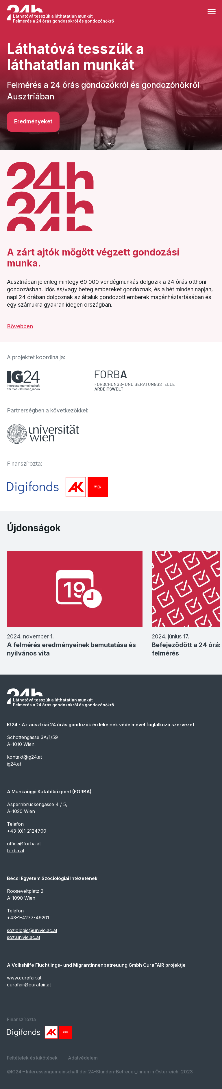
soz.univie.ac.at (23, 937)
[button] (213, 14)
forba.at (15, 850)
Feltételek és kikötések (32, 1058)
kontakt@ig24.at (24, 757)
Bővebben (20, 326)
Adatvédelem (83, 1058)
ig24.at (14, 764)
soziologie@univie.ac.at (32, 930)
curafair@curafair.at (29, 985)
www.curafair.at (24, 978)
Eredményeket (33, 121)
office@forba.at (24, 844)
